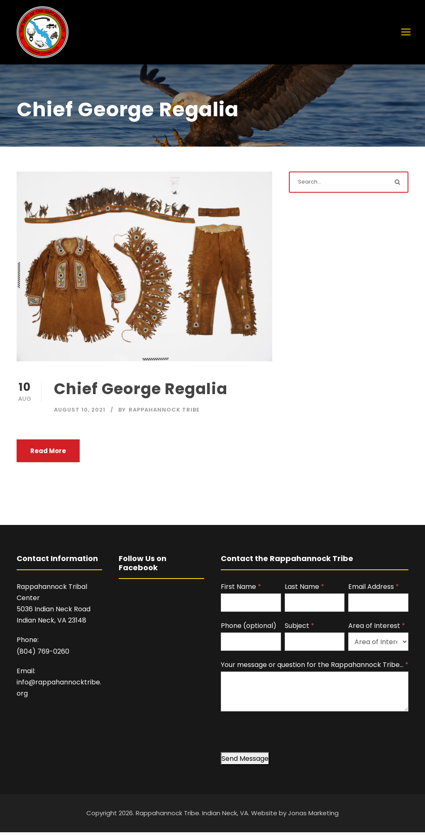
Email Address (373, 591)
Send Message (245, 762)
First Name (241, 591)
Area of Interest (376, 630)
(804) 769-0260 (43, 655)
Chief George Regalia (140, 393)
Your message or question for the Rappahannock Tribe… (314, 669)
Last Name (304, 591)
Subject (299, 630)
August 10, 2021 (79, 414)
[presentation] (284, 740)
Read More (48, 455)
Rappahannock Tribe (164, 414)
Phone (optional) (248, 630)
